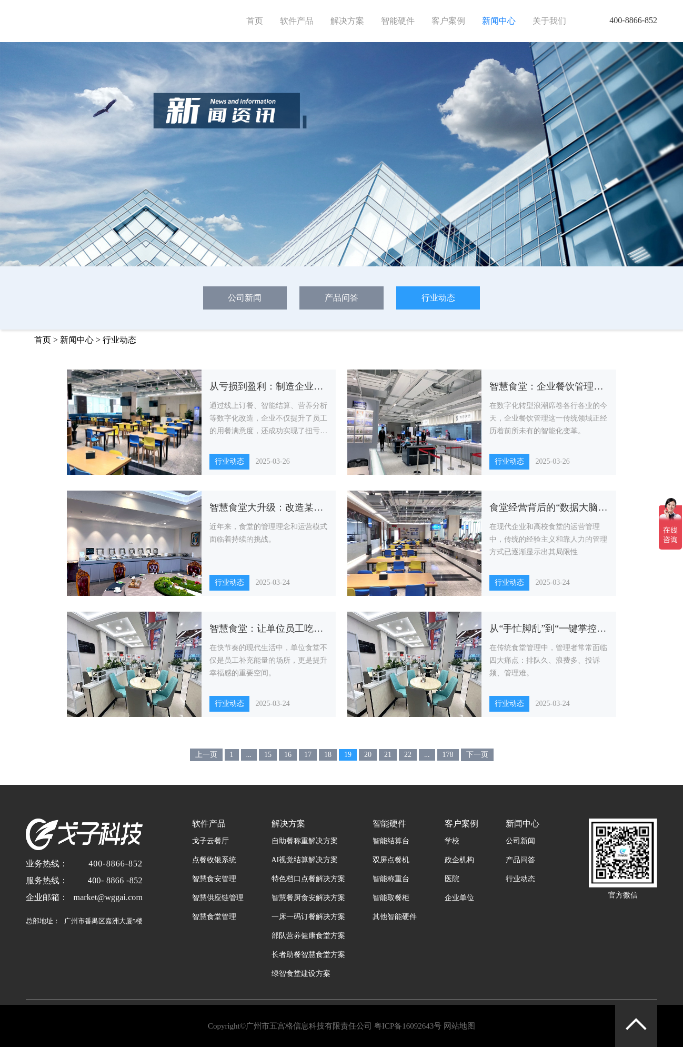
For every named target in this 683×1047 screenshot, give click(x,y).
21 (387, 755)
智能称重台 (391, 879)
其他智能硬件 (395, 917)
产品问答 (341, 297)
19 (347, 755)
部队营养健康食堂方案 (308, 936)
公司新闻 (245, 297)
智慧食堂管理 (214, 917)
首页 (254, 20)
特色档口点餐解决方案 (308, 879)
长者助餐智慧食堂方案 (308, 955)
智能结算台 (391, 841)
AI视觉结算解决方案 (305, 860)
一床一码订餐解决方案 (308, 917)
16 (288, 755)
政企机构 (459, 860)
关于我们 (549, 20)
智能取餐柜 (391, 898)
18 (328, 755)
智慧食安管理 (214, 879)
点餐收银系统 (214, 860)
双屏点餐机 (391, 860)
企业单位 (459, 898)
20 (367, 755)
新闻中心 (499, 20)
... (249, 755)
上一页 (206, 755)
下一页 (477, 755)
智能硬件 (398, 20)
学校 (452, 841)
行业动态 (438, 297)
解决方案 (347, 20)
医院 (452, 879)
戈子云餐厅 (210, 841)
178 (448, 755)
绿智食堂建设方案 (301, 974)
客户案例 (448, 20)
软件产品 (297, 20)
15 (268, 755)
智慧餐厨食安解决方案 (308, 898)
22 (407, 755)
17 (308, 755)
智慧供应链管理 (218, 898)
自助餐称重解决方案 (305, 841)
